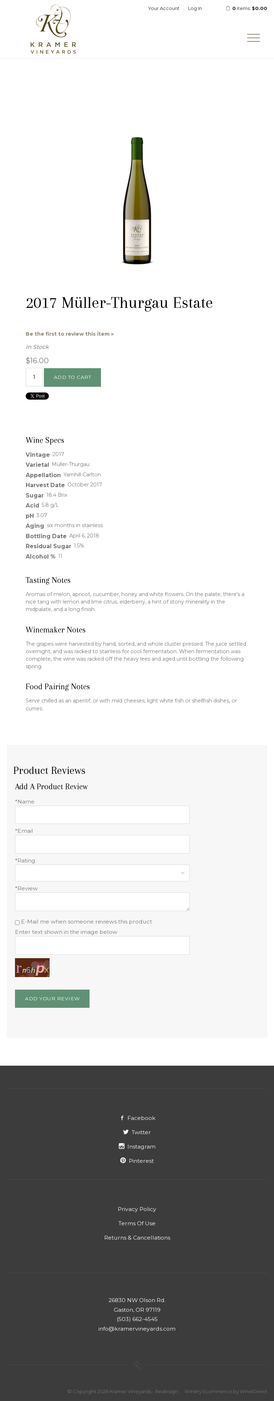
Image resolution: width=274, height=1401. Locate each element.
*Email (24, 830)
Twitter (137, 1132)
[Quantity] (34, 377)
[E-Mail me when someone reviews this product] (17, 922)
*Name (25, 801)
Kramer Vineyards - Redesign (53, 29)
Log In (195, 8)
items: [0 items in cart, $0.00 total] (246, 8)
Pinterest (137, 1160)
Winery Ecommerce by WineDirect (225, 1391)
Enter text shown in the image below (66, 932)
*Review (26, 888)
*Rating (25, 860)
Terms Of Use (137, 1223)
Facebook (137, 1118)
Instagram (137, 1146)
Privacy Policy (137, 1209)
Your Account (163, 8)
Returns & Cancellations (137, 1237)
